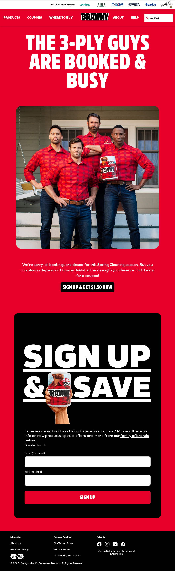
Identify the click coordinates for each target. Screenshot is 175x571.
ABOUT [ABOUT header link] (118, 17)
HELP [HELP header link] (135, 17)
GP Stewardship (19, 549)
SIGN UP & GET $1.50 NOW (87, 287)
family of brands (134, 435)
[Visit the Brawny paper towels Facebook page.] (99, 544)
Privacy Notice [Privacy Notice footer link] (62, 549)
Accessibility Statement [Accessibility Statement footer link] (67, 555)
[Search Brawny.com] (147, 18)
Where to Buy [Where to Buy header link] (61, 17)
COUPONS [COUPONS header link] (34, 17)
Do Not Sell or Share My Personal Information (116, 552)
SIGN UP (87, 497)
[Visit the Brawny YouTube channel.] (115, 544)
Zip (33, 471)
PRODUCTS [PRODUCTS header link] (12, 17)
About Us (15, 543)
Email (35, 453)
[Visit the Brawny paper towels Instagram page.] (107, 544)
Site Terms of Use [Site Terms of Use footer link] (63, 543)
